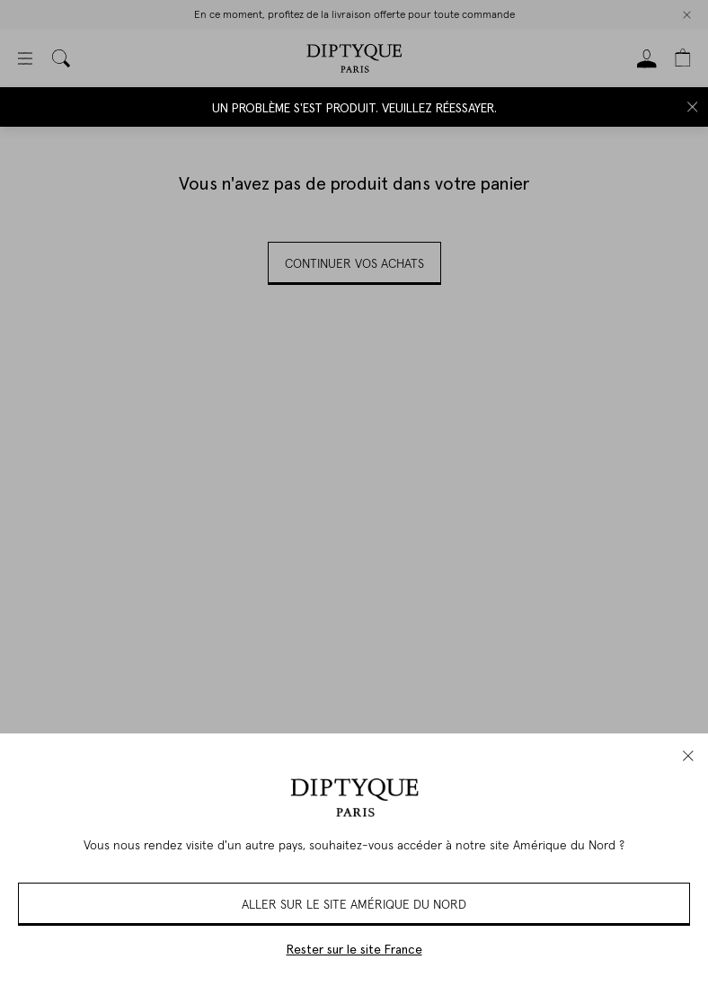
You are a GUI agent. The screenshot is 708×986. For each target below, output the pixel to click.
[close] (688, 756)
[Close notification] (692, 107)
